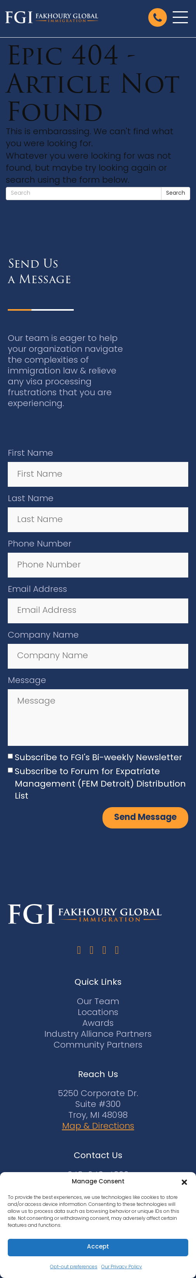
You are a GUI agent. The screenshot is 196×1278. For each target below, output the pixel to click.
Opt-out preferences (73, 1267)
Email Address (37, 589)
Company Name (43, 635)
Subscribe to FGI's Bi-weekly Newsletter (98, 758)
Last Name (31, 499)
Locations (98, 1012)
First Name (30, 453)
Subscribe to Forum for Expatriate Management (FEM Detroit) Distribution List (100, 784)
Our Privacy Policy (121, 1267)
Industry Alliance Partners (98, 1034)
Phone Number (39, 544)
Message (27, 680)
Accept (98, 1247)
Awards (98, 1023)
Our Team (98, 1002)
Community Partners (98, 1045)
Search (175, 193)
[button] (184, 1182)
